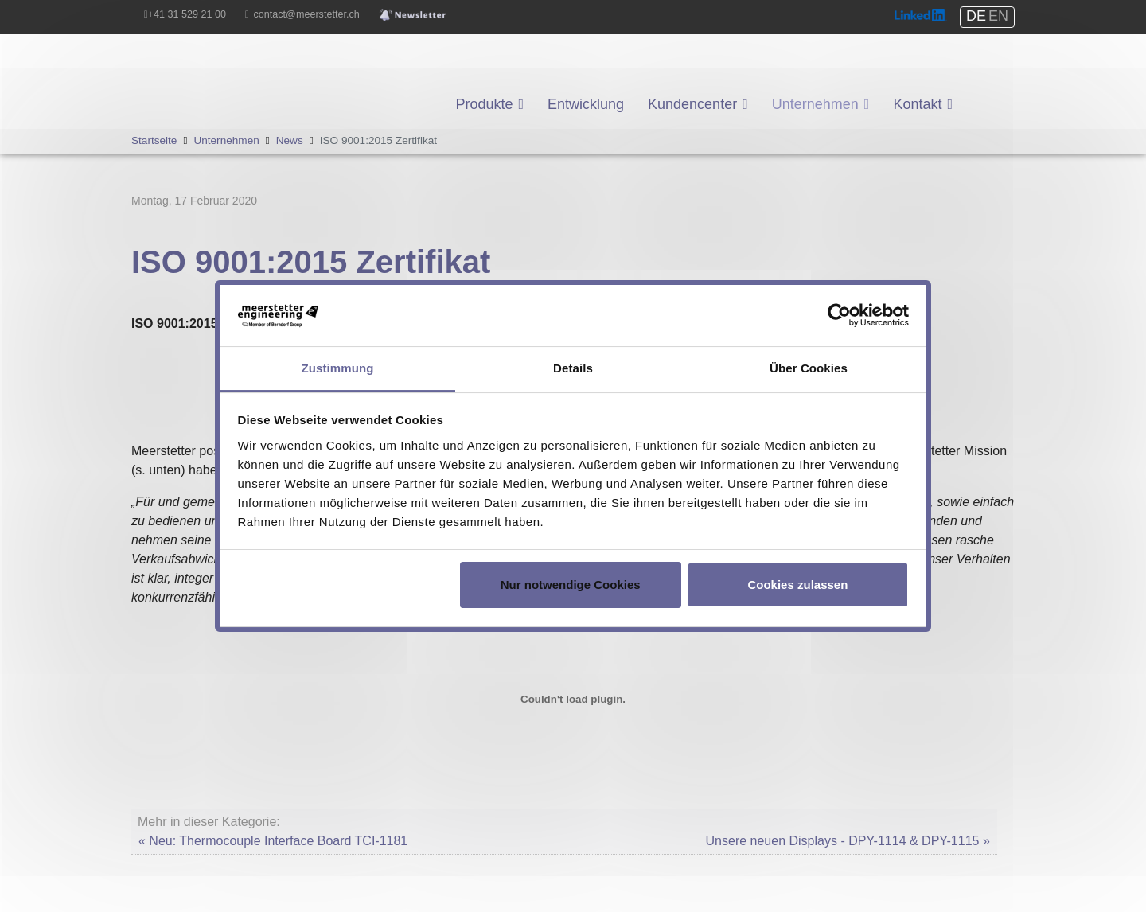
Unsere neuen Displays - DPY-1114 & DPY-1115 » (848, 841)
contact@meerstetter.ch (307, 14)
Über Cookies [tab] (809, 368)
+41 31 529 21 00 (187, 14)
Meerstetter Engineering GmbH (219, 60)
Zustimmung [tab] (338, 368)
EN (998, 16)
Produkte (484, 104)
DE (976, 16)
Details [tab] (573, 368)
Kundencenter (692, 104)
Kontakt (917, 104)
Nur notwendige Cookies (571, 584)
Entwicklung (586, 104)
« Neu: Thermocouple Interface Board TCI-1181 (272, 841)
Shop (983, 79)
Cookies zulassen (797, 584)
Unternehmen (815, 104)
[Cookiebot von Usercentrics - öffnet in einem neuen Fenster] (839, 315)
